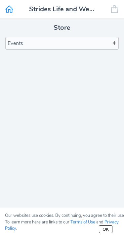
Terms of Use (82, 222)
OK (106, 229)
